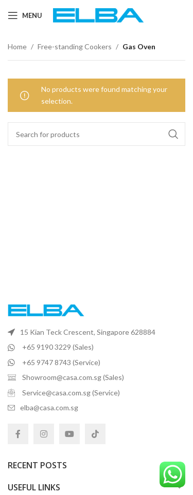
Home (17, 46)
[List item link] (96, 332)
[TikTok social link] (95, 434)
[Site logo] (98, 14)
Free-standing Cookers (75, 46)
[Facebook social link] (18, 434)
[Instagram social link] (43, 434)
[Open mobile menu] (25, 15)
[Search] (96, 134)
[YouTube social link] (69, 434)
